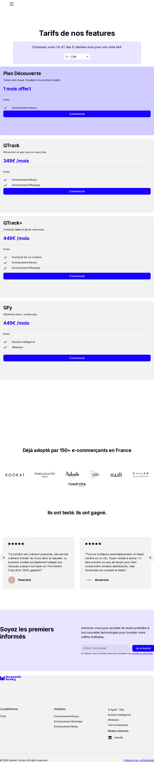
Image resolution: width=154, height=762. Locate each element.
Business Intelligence (119, 714)
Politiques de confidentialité (138, 760)
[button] (11, 4)
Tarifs (3, 716)
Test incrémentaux (118, 725)
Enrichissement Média (66, 726)
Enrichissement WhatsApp (68, 721)
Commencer (77, 114)
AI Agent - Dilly (116, 709)
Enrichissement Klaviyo (66, 716)
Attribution (113, 719)
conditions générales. (142, 653)
